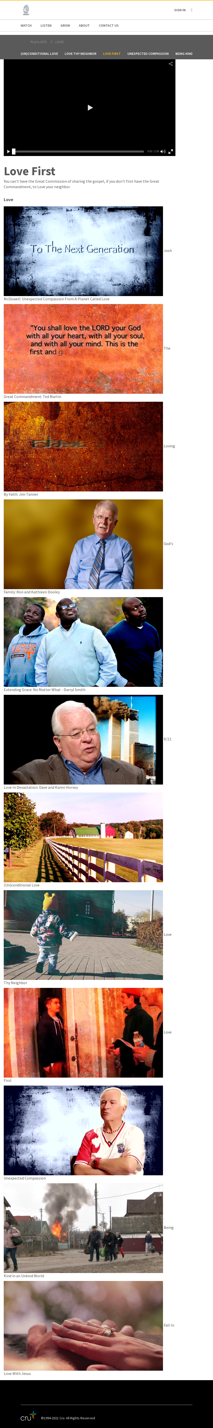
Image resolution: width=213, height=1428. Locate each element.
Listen (46, 25)
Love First (112, 53)
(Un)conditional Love (39, 53)
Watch (26, 25)
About (84, 25)
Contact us (109, 25)
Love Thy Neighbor (80, 53)
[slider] (13, 152)
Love (59, 42)
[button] (90, 108)
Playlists (39, 42)
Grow (65, 25)
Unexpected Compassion (148, 53)
